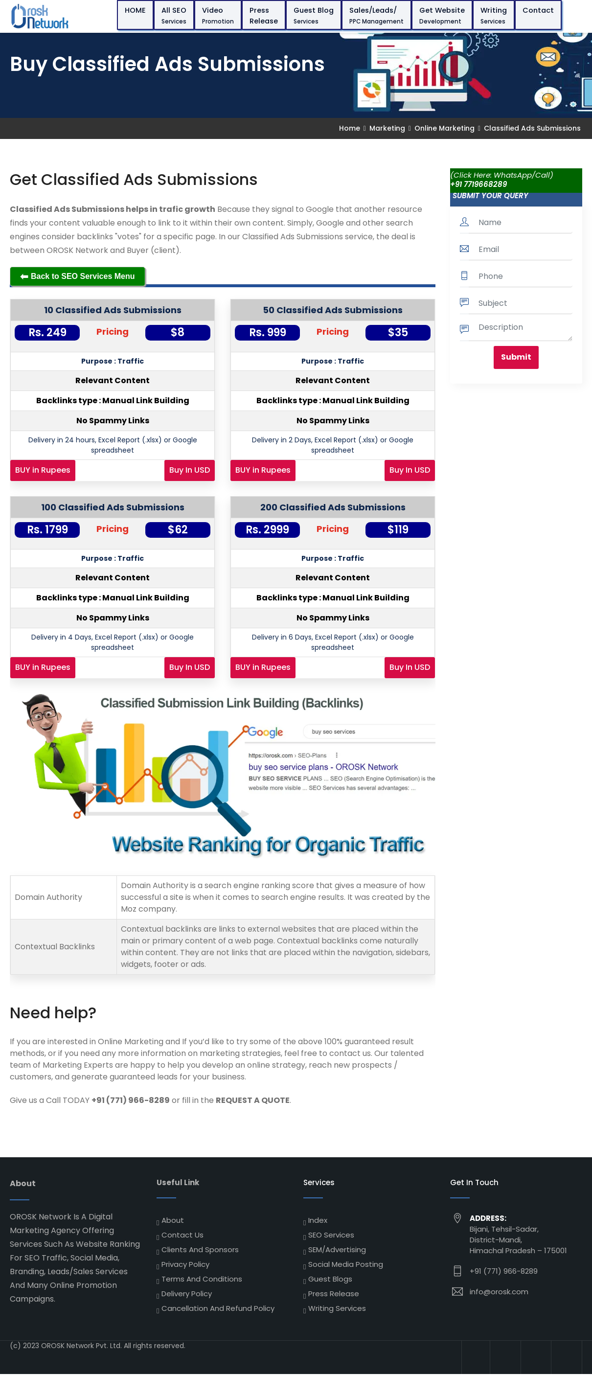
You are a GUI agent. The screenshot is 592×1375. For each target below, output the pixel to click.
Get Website (443, 15)
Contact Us (182, 1235)
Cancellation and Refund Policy (217, 1308)
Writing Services (337, 1308)
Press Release (264, 15)
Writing (494, 15)
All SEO (174, 15)
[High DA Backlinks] (473, 1358)
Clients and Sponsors (200, 1249)
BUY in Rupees (42, 470)
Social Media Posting (345, 1264)
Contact (539, 10)
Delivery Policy (186, 1293)
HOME (136, 10)
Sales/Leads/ (377, 15)
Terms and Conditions (201, 1279)
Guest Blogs (330, 1279)
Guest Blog (315, 15)
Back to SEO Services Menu (77, 276)
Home (349, 128)
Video (219, 15)
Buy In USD (189, 470)
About (172, 1220)
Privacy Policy (185, 1264)
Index (317, 1220)
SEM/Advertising (337, 1249)
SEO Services (331, 1235)
